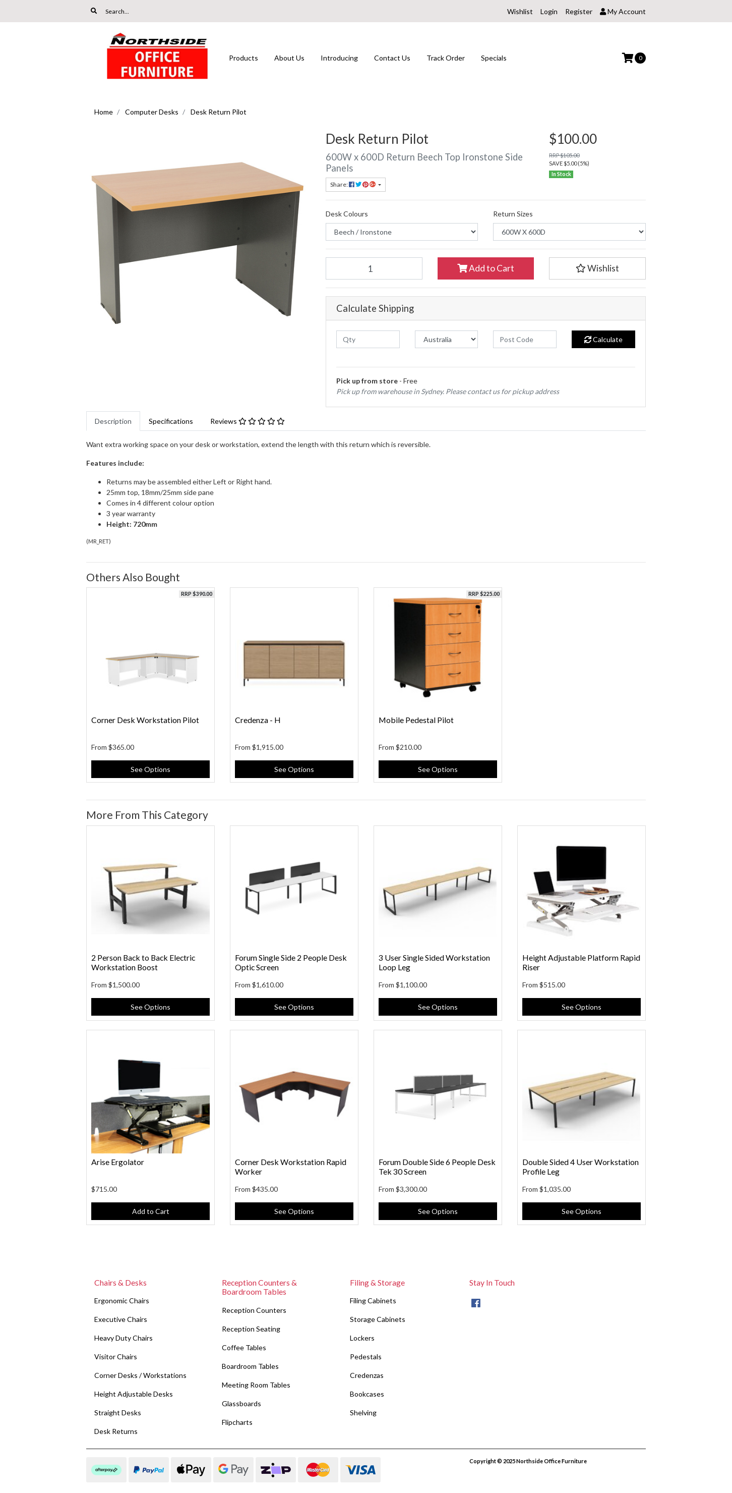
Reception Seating (251, 1328)
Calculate (603, 339)
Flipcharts (237, 1422)
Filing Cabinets (373, 1300)
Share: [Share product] (353, 184)
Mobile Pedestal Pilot (416, 720)
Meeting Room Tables (256, 1384)
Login (549, 11)
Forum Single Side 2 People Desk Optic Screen (291, 962)
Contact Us (392, 57)
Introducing (339, 57)
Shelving (363, 1412)
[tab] (113, 421)
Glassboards (241, 1403)
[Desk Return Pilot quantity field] (374, 268)
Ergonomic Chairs (121, 1300)
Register (578, 11)
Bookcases (367, 1394)
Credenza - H (258, 720)
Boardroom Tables (250, 1366)
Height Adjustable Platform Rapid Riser (581, 962)
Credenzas (367, 1375)
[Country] (446, 339)
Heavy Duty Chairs (123, 1338)
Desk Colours (347, 213)
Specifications (171, 421)
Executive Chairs (120, 1319)
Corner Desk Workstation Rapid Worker (290, 1166)
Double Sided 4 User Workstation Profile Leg (580, 1166)
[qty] (368, 339)
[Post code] (525, 339)
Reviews (247, 421)
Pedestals (366, 1356)
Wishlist (520, 11)
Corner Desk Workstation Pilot (145, 720)
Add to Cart (485, 268)
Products (243, 57)
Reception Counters (254, 1310)
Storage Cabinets (377, 1319)
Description (113, 421)
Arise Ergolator (117, 1162)
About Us (289, 57)
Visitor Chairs (115, 1356)
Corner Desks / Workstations (140, 1375)
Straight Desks (117, 1412)
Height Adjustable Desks (133, 1394)
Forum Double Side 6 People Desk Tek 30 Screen (437, 1166)
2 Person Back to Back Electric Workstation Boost (143, 962)
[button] (597, 268)
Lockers (362, 1338)
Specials (494, 57)
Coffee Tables (244, 1347)
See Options (150, 769)
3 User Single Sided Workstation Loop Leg (434, 962)
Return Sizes (513, 213)
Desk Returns (116, 1431)
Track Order (445, 57)
